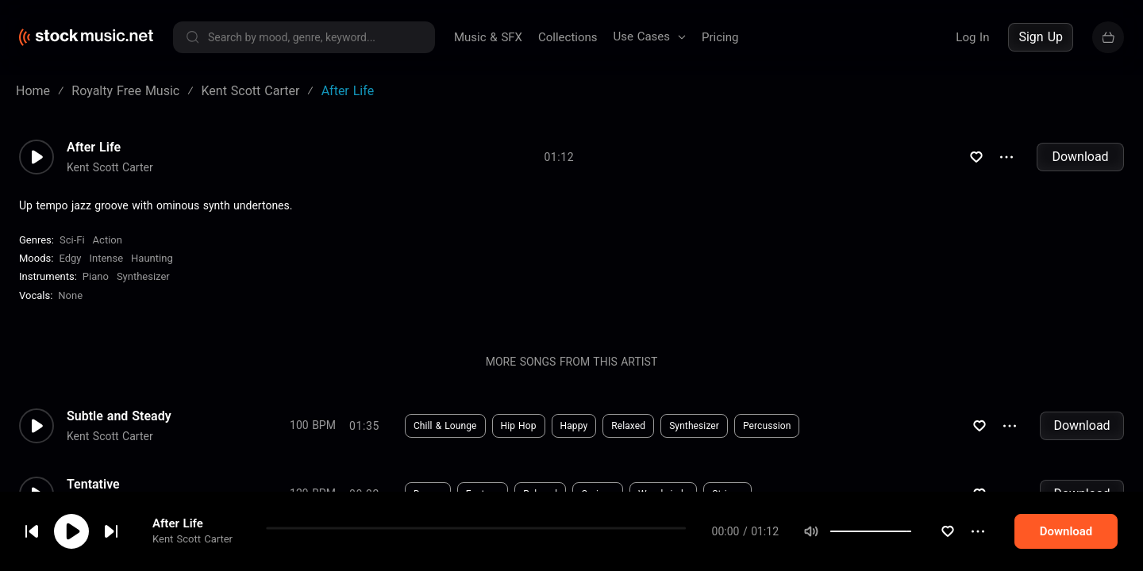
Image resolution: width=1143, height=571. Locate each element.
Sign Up (1040, 36)
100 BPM (313, 425)
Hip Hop (519, 425)
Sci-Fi (72, 240)
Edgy (70, 258)
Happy (574, 425)
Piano (96, 276)
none (70, 295)
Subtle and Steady (119, 416)
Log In (972, 37)
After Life (177, 523)
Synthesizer (143, 276)
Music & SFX (488, 37)
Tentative (93, 484)
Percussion (767, 425)
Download (1080, 156)
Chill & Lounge (445, 425)
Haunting (152, 258)
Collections (568, 37)
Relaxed (628, 425)
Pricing (720, 37)
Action (107, 240)
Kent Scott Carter (192, 539)
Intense (106, 258)
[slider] (911, 531)
